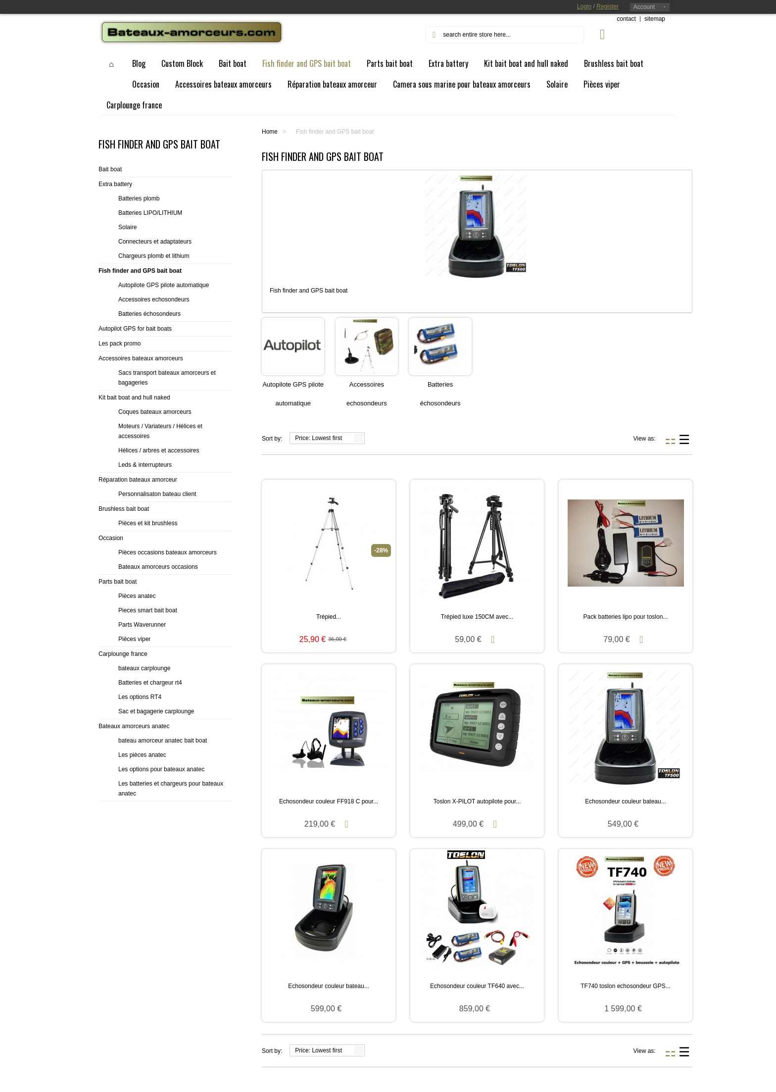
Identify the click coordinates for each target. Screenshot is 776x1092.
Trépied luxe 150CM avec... (477, 616)
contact (626, 18)
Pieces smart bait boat (147, 610)
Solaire (127, 227)
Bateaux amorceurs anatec (133, 726)
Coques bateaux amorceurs (154, 411)
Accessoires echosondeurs (153, 299)
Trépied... (328, 616)
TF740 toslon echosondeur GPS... (625, 986)
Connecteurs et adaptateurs (155, 241)
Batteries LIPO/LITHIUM (150, 212)
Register (607, 6)
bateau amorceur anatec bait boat (162, 740)
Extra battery (115, 184)
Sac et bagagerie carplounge (156, 711)
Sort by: (272, 438)
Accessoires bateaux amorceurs (140, 358)
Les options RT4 (139, 697)
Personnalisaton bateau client (157, 494)
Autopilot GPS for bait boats (135, 328)
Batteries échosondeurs (149, 313)
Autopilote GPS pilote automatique (163, 285)
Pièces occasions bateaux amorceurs (167, 552)
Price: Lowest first (318, 438)
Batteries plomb (138, 198)
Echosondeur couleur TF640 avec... (477, 986)
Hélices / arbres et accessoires (158, 450)
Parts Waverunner (142, 624)
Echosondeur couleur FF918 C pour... (328, 801)
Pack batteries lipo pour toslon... (625, 616)
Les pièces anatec (142, 754)
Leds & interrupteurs (145, 464)
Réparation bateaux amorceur (137, 479)
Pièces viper (134, 639)
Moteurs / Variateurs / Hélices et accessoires (160, 431)
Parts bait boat (117, 581)
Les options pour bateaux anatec (161, 769)
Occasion (110, 538)
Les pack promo (119, 343)
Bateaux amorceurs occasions (158, 566)
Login (584, 6)
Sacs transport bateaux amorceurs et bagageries (167, 377)
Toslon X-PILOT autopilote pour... (477, 801)
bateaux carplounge (144, 668)
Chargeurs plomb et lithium (153, 255)
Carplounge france (122, 653)
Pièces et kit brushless (147, 523)
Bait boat (110, 169)
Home (270, 131)
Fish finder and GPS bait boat (140, 270)
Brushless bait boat (123, 508)
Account (644, 6)
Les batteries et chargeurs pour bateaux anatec (170, 788)
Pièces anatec (136, 596)
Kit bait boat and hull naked (134, 397)
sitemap (654, 18)
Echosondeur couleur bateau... (625, 801)
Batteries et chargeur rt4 (150, 682)
